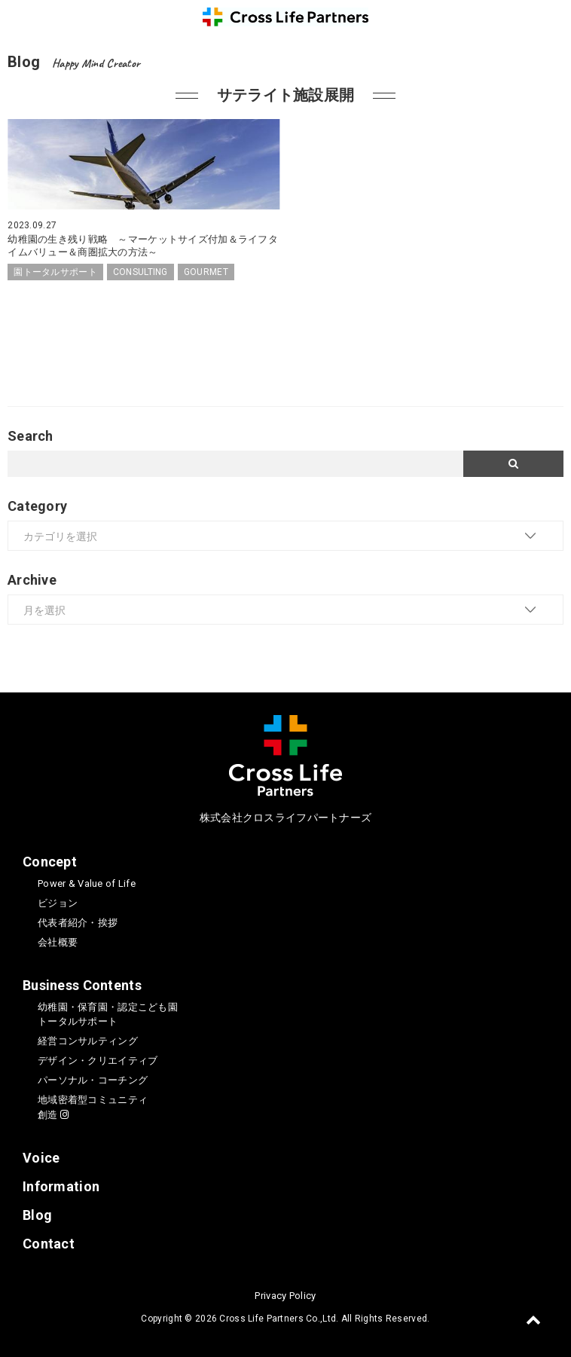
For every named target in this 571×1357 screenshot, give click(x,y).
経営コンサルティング (88, 1041)
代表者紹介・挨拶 (78, 922)
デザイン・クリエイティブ (97, 1060)
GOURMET (206, 272)
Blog (37, 1215)
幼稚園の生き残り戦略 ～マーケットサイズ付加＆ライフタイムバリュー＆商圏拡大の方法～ (143, 246)
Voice (41, 1158)
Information (61, 1186)
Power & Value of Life (87, 883)
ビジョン (58, 903)
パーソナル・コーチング (93, 1080)
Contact (49, 1244)
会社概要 (58, 942)
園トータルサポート (55, 272)
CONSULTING (140, 272)
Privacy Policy (285, 1295)
